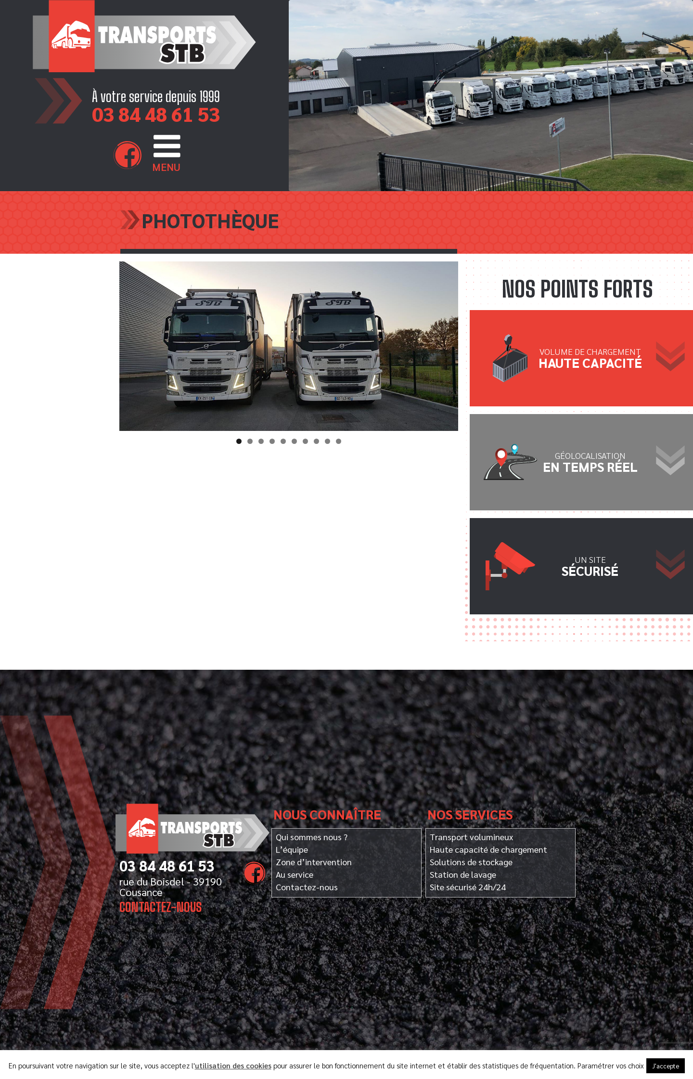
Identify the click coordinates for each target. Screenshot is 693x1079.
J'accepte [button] (665, 1066)
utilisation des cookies (233, 1065)
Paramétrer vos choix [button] (611, 1065)
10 (338, 441)
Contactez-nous (161, 907)
